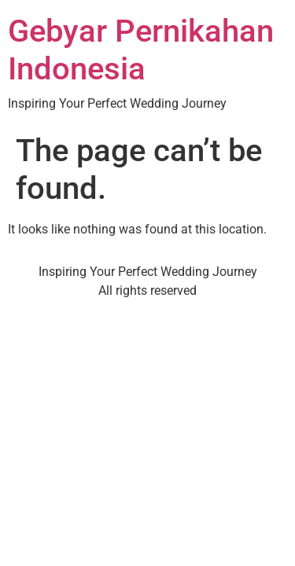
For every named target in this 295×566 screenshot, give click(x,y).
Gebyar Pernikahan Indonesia (141, 50)
